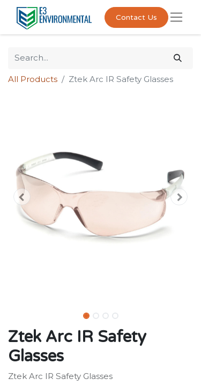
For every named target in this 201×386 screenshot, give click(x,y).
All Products (32, 79)
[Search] (177, 58)
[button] (22, 197)
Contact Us (136, 17)
